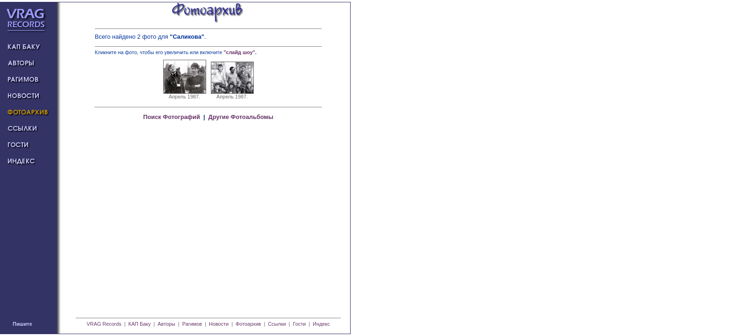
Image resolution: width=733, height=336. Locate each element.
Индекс (321, 324)
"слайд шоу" (239, 52)
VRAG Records (103, 324)
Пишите (22, 324)
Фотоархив (248, 324)
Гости (299, 324)
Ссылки (277, 324)
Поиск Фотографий (171, 116)
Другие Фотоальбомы (240, 116)
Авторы (166, 324)
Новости (219, 324)
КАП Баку (140, 324)
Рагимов (192, 324)
